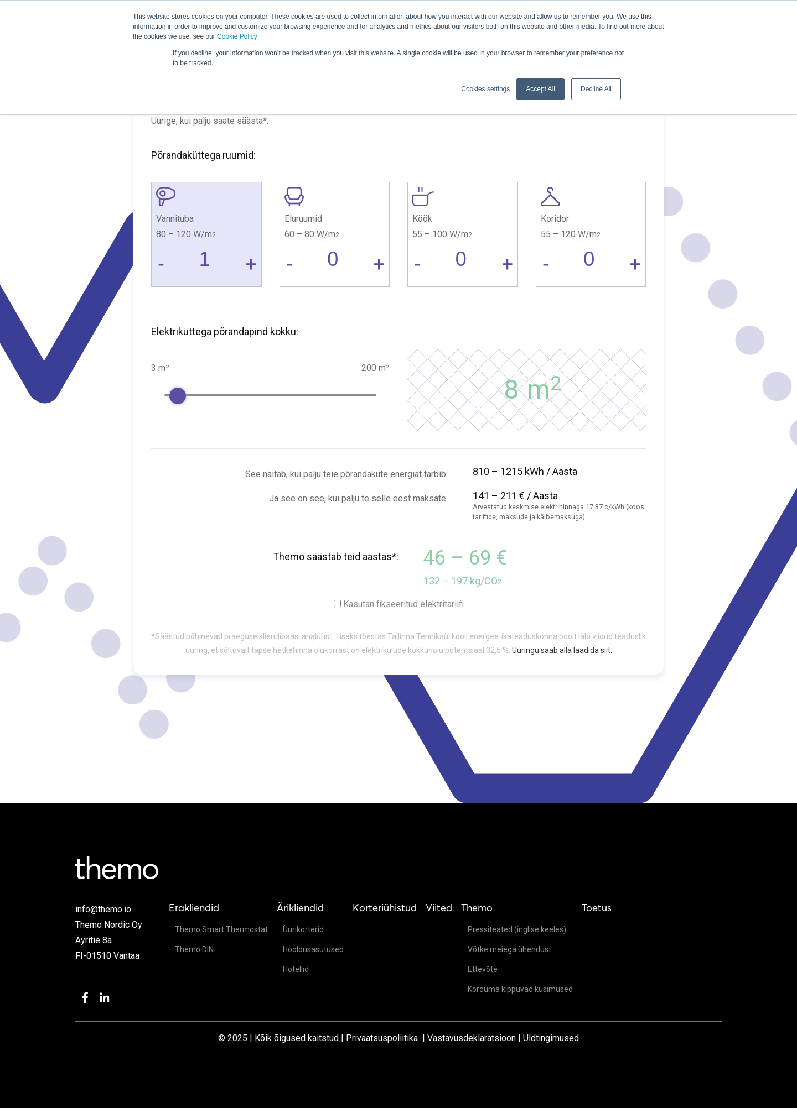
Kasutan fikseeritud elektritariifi (403, 604)
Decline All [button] (596, 89)
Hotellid (296, 969)
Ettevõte (483, 969)
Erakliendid (194, 907)
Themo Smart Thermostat (221, 929)
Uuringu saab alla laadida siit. (562, 650)
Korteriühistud (385, 907)
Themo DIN (194, 949)
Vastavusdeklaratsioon (471, 1038)
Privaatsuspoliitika (382, 1038)
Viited (439, 907)
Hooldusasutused (313, 949)
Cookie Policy (237, 36)
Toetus (597, 907)
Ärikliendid (300, 907)
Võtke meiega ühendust (509, 949)
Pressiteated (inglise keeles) (517, 929)
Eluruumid (303, 218)
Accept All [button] (540, 89)
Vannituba (175, 218)
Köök (422, 218)
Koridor (555, 218)
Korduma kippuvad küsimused (520, 989)
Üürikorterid (303, 929)
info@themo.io (103, 909)
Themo (477, 907)
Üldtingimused (551, 1038)
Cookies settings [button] (485, 89)
